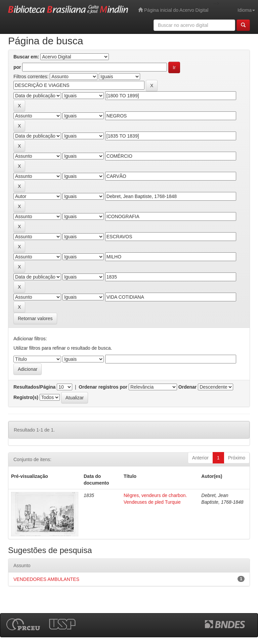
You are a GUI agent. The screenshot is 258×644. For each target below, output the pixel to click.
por (17, 67)
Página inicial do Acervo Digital (173, 10)
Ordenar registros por (103, 387)
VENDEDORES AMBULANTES (46, 579)
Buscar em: (26, 56)
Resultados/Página (34, 387)
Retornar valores (35, 318)
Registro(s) (25, 397)
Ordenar (187, 387)
